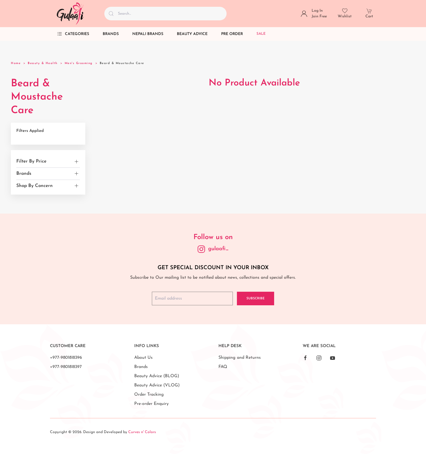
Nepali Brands (147, 34)
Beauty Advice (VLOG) (157, 385)
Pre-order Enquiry (151, 404)
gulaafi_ (218, 249)
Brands (111, 34)
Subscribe (255, 298)
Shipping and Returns (239, 357)
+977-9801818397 (66, 367)
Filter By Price (31, 161)
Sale (261, 34)
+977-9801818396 (66, 357)
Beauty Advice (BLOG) (156, 376)
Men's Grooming (79, 63)
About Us (143, 357)
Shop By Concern (34, 185)
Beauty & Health (43, 63)
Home (16, 63)
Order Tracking (149, 394)
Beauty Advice (192, 34)
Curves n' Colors (142, 432)
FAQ (222, 367)
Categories (73, 34)
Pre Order (232, 34)
